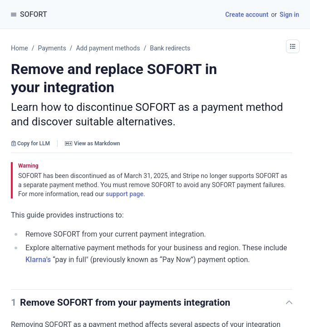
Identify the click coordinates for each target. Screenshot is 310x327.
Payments (52, 48)
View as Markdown (92, 143)
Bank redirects (170, 48)
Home (19, 48)
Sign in (289, 14)
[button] (238, 302)
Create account (246, 14)
